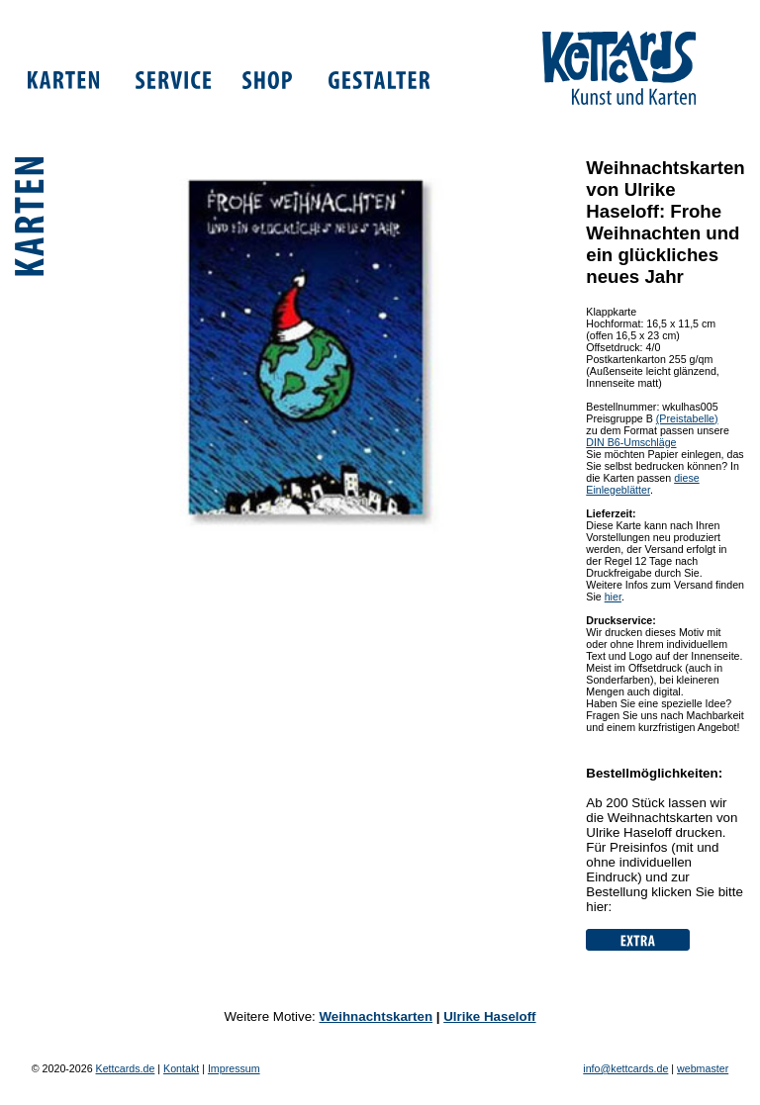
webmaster (702, 1068)
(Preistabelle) (687, 418)
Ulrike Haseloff (489, 1016)
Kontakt (181, 1068)
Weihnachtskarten (375, 1016)
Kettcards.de (125, 1068)
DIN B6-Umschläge (631, 442)
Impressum (234, 1068)
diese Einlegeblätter (642, 484)
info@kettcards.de (625, 1068)
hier (613, 596)
